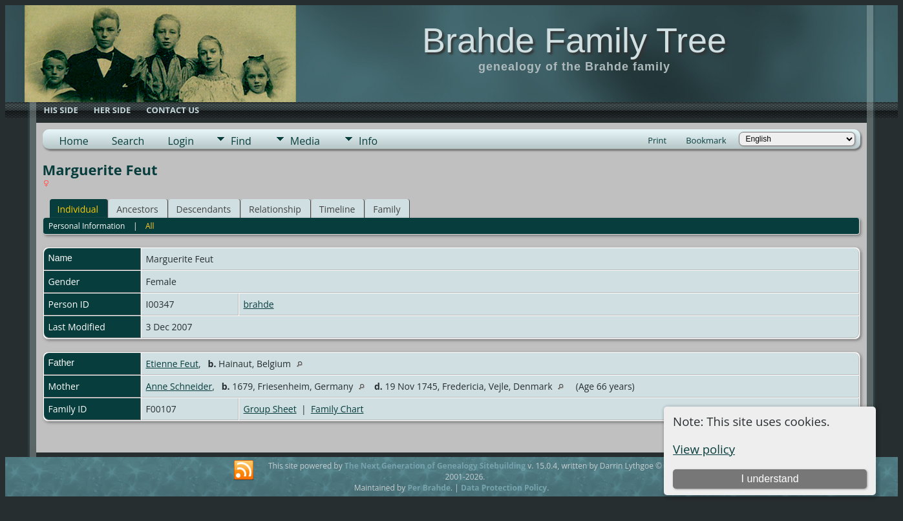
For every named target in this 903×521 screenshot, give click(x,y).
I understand (770, 478)
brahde (259, 304)
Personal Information (86, 225)
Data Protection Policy (504, 487)
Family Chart (337, 409)
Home (74, 141)
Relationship (275, 209)
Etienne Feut (172, 363)
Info (368, 141)
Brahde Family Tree (574, 40)
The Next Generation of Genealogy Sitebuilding (435, 465)
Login (180, 141)
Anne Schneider (179, 386)
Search (128, 141)
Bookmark (706, 140)
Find (241, 141)
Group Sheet (270, 409)
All (149, 225)
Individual (78, 209)
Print (657, 140)
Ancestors (137, 209)
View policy (704, 449)
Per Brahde (429, 487)
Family (386, 209)
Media (305, 141)
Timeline (337, 209)
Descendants (203, 209)
